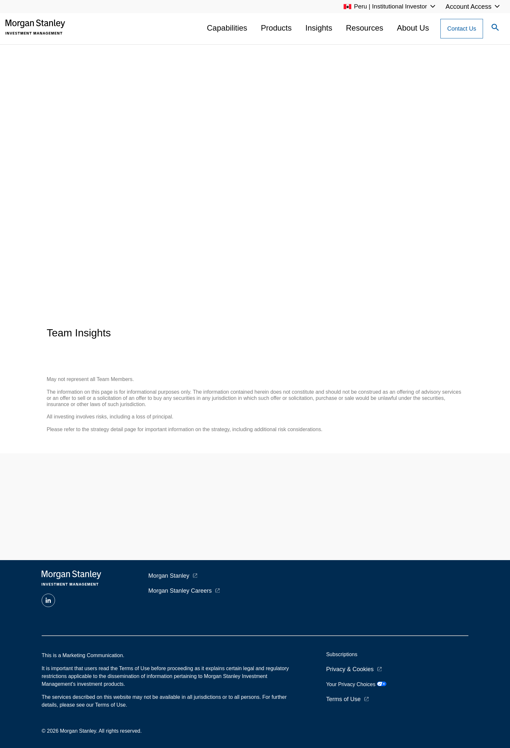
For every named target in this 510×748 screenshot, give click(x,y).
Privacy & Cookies (350, 669)
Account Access (468, 6)
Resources (364, 27)
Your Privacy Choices (356, 684)
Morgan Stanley (168, 575)
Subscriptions (341, 654)
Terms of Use (343, 699)
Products (276, 27)
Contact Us (461, 28)
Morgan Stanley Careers (180, 590)
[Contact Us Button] (461, 28)
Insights (318, 27)
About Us (413, 27)
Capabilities (227, 27)
